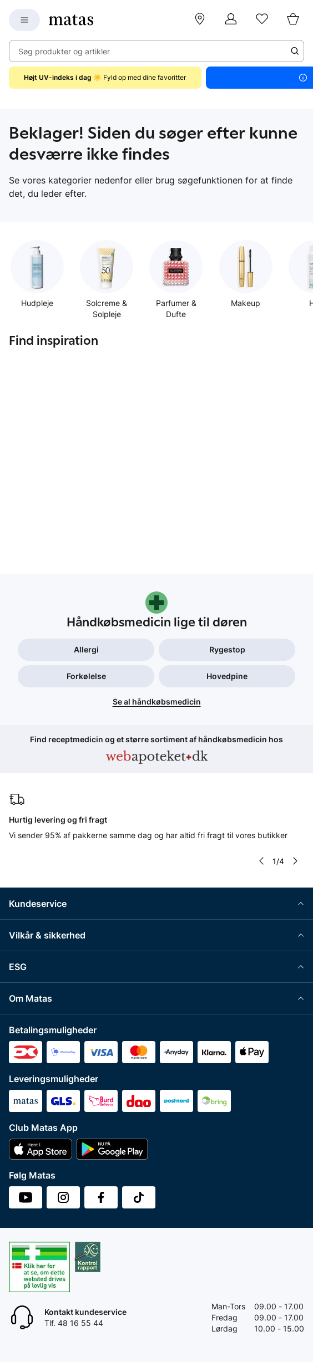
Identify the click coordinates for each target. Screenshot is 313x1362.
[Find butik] (200, 19)
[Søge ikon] (295, 51)
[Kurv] (293, 19)
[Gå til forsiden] (71, 20)
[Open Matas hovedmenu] (24, 20)
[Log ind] (231, 19)
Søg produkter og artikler (64, 51)
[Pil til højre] (295, 861)
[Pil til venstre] (261, 861)
